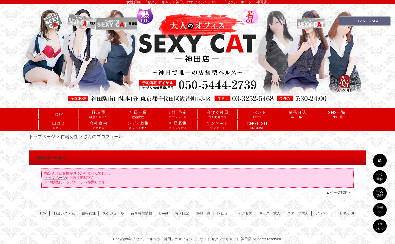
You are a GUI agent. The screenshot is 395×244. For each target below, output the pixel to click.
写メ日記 (182, 213)
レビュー (224, 213)
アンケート (324, 213)
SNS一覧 (203, 213)
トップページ (42, 136)
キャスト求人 (269, 213)
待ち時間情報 (141, 213)
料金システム (64, 213)
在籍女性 (69, 136)
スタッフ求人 (298, 213)
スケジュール (113, 213)
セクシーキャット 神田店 (231, 239)
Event (163, 213)
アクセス (245, 213)
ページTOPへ (340, 192)
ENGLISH (348, 213)
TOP (58, 114)
